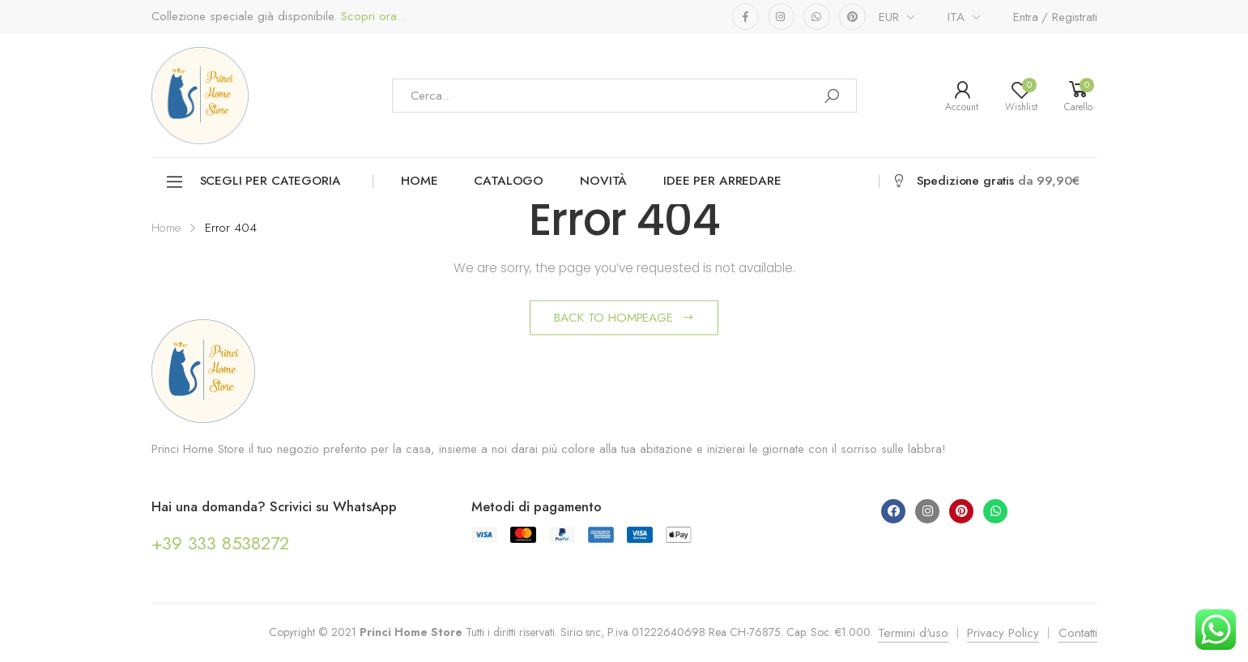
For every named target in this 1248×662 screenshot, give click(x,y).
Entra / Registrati (1055, 17)
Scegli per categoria (252, 182)
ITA (956, 17)
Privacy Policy (1003, 633)
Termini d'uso (913, 633)
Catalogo (508, 181)
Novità (603, 181)
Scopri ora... (372, 17)
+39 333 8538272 (220, 543)
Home (419, 181)
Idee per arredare (722, 181)
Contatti (1077, 633)
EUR (889, 17)
